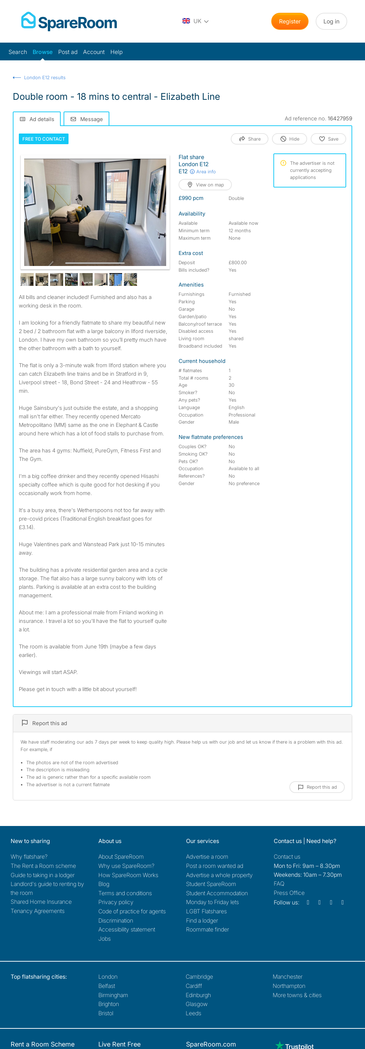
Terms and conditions (125, 893)
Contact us (287, 856)
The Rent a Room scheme (43, 865)
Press (289, 892)
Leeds (193, 1013)
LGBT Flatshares (206, 911)
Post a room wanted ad (214, 865)
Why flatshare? (29, 856)
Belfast (106, 985)
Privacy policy (116, 902)
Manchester (288, 976)
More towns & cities (297, 995)
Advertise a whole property (219, 875)
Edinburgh (198, 995)
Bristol (105, 1013)
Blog (103, 883)
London (108, 976)
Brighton (108, 1003)
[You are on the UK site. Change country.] (196, 21)
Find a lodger (202, 920)
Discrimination (115, 920)
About (121, 856)
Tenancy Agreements (38, 910)
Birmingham (113, 995)
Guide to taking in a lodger (43, 875)
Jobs (104, 938)
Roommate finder (207, 929)
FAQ (279, 883)
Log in (331, 21)
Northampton (289, 985)
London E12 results (45, 77)
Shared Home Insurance (41, 901)
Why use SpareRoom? (126, 865)
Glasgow (197, 1003)
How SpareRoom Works (128, 875)
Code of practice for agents (132, 911)
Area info (202, 171)
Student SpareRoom (211, 883)
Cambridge (199, 976)
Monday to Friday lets (212, 902)
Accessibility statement (126, 929)
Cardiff (194, 985)
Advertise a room (207, 856)
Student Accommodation (217, 893)
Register (290, 21)
